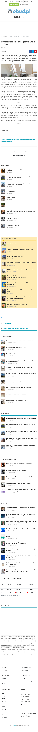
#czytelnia (7, 139)
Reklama (6, 1)
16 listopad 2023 (11, 396)
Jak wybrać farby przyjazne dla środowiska (16, 394)
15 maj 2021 (11, 258)
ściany (9, 638)
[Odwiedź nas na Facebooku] (15, 17)
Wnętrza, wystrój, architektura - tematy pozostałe (11, 645)
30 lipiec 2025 (11, 517)
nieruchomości (15, 638)
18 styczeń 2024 (12, 306)
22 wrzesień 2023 (12, 545)
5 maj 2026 (11, 186)
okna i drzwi (14, 636)
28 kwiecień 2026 (12, 213)
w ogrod (3, 647)
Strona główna (4, 36)
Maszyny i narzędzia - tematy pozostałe (9, 654)
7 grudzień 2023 (11, 369)
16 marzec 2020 (12, 245)
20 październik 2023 (12, 389)
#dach (6, 141)
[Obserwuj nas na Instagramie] (19, 17)
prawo (6, 638)
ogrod (28, 649)
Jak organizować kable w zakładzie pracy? (16, 347)
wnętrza (33, 640)
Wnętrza (4, 704)
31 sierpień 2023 (11, 559)
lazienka (17, 651)
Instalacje (4, 712)
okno (2, 638)
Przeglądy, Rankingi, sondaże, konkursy (15, 328)
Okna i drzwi (4, 709)
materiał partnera (4, 640)
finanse (23, 640)
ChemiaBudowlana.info (14, 4)
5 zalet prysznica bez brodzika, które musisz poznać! (18, 387)
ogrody (30, 638)
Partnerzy (4, 673)
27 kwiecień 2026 (12, 220)
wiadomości (3, 636)
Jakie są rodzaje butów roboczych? (14, 381)
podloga (22, 651)
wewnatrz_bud (9, 647)
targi (27, 640)
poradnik (26, 638)
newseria (32, 645)
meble (24, 649)
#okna (2, 139)
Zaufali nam (6, 323)
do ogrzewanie (16, 647)
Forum (32, 1)
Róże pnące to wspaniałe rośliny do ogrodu (17, 304)
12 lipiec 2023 (11, 251)
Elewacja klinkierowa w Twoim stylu (15, 256)
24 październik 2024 (12, 271)
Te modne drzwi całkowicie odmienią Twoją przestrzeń (19, 476)
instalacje (33, 636)
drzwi (19, 640)
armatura (32, 649)
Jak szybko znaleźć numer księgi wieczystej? (16, 470)
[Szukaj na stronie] (23, 17)
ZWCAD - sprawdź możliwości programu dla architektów (20, 269)
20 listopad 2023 (11, 376)
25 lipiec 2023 (11, 349)
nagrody (21, 638)
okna (24, 636)
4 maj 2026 (11, 193)
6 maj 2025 (10, 355)
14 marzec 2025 (12, 300)
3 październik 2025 (12, 552)
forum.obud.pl (25, 670)
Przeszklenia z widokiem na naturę (15, 204)
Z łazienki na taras (11, 197)
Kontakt (11, 1)
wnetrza (20, 636)
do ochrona (19, 649)
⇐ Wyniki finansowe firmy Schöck (19, 152)
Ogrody (3, 706)
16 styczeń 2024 (11, 383)
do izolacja (9, 651)
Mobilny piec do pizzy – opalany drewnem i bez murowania (19, 463)
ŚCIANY (4, 693)
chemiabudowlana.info (27, 667)
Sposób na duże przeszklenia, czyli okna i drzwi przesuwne (19, 483)
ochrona (22, 647)
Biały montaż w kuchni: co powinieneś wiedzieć (17, 400)
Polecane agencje (8, 318)
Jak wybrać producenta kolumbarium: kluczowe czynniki (19, 367)
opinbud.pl (24, 678)
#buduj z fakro (14, 139)
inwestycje (31, 643)
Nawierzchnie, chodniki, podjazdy (25, 654)
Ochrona (4, 701)
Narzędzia (4, 717)
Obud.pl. (14, 725)
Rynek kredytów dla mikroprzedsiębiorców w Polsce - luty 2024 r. (21, 528)
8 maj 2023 (10, 293)
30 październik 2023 (12, 363)
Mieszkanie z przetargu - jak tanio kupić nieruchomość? (20, 249)
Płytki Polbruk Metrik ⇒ (19, 155)
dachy (34, 638)
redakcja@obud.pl (24, 4)
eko (30, 640)
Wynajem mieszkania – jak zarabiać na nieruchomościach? (19, 340)
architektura (7, 643)
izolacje (15, 640)
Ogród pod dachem (11, 243)
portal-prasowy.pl (26, 675)
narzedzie (25, 643)
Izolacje (4, 698)
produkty (28, 636)
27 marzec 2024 (11, 530)
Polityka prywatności (19, 1)
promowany (27, 651)
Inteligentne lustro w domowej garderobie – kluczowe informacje (21, 418)
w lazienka (3, 651)
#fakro (10, 141)
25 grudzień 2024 (12, 286)
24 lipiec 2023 (11, 402)
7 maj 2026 (11, 172)
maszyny (11, 640)
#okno (29, 139)
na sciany (24, 645)
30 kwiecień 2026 (12, 206)
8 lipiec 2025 (10, 573)
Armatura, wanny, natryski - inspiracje (8, 649)
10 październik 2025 (12, 538)
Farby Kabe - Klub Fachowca (12, 353)
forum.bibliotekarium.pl (27, 681)
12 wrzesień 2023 (12, 342)
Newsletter (26, 1)
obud (2, 643)
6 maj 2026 (11, 179)
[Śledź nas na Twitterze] (17, 17)
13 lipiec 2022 (11, 465)
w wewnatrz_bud (14, 643)
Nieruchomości (5, 714)
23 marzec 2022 (11, 485)
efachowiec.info (25, 673)
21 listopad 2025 (11, 510)
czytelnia (9, 636)
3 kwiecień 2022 (11, 492)
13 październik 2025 (12, 524)
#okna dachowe (22, 139)
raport (13, 651)
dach (28, 645)
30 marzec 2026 (12, 279)
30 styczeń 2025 (12, 265)
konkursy (20, 643)
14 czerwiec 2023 (11, 472)
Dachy (3, 696)
